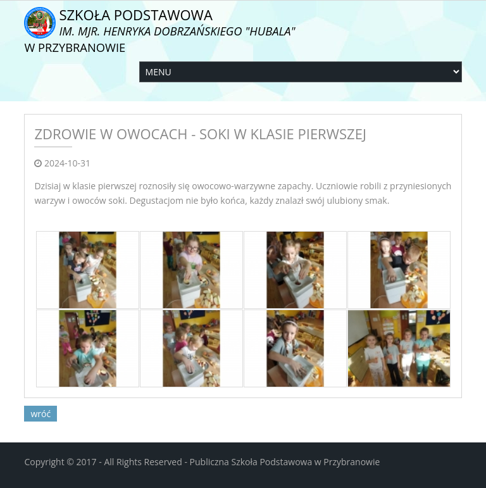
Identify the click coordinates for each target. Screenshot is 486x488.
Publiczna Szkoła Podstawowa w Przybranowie (285, 462)
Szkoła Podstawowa (159, 30)
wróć (40, 414)
